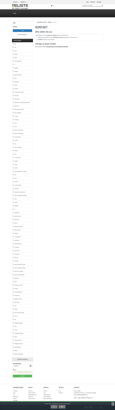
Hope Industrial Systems (20, 171)
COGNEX (16, 88)
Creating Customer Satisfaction (22, 102)
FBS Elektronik (17, 147)
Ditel (15, 123)
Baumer (16, 68)
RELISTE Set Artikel (18, 271)
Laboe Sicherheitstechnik (20, 195)
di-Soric (16, 116)
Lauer (15, 202)
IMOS (15, 178)
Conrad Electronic (18, 92)
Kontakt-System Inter (19, 192)
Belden (16, 71)
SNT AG (16, 316)
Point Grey (17, 250)
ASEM (15, 57)
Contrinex (16, 99)
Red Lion (16, 257)
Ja (54, 406)
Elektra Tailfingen (18, 130)
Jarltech (16, 188)
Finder (15, 150)
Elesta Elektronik (18, 133)
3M (15, 44)
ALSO (15, 50)
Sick (15, 305)
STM (15, 326)
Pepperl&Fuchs (17, 243)
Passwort (15, 26)
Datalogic (16, 106)
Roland (16, 288)
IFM (15, 175)
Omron (16, 233)
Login (14, 22)
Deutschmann (17, 112)
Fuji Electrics (17, 157)
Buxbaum (16, 81)
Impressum (15, 396)
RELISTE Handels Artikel (20, 268)
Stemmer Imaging (18, 323)
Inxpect (16, 181)
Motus (16, 223)
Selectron (16, 302)
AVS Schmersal (17, 61)
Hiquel (15, 164)
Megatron (16, 212)
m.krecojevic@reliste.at (82, 394)
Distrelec (16, 119)
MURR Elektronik (18, 226)
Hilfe (14, 392)
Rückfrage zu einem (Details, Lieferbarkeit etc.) (52, 35)
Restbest (16, 278)
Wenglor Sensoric (18, 354)
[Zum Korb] (65, 5)
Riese (15, 281)
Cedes (15, 85)
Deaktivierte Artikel (19, 109)
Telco (15, 330)
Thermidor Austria (18, 333)
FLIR (15, 154)
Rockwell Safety (18, 285)
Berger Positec (18, 75)
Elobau (16, 140)
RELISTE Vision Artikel (19, 274)
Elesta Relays (17, 137)
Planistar (16, 247)
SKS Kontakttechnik (19, 312)
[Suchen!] (102, 5)
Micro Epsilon (17, 216)
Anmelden (22, 376)
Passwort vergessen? (22, 34)
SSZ (15, 319)
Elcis (15, 126)
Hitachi (16, 168)
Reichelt (16, 261)
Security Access (18, 299)
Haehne (16, 161)
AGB (14, 394)
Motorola (16, 219)
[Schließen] (113, 404)
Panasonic (16, 240)
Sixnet (15, 309)
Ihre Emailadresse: (17, 363)
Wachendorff (17, 347)
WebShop (50, 22)
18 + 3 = (14, 369)
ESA (15, 143)
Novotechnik (17, 230)
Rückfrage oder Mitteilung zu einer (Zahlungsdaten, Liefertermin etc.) (57, 37)
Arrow (16, 54)
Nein (62, 406)
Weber (15, 350)
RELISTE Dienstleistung (19, 264)
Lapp (15, 199)
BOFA (15, 78)
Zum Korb (15, 400)
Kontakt (15, 398)
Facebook (61, 392)
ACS (15, 47)
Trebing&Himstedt (18, 343)
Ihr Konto (15, 391)
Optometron (17, 237)
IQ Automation (17, 185)
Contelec (16, 95)
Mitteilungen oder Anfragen (45, 39)
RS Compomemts (18, 292)
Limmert (16, 206)
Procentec (16, 254)
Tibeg (15, 336)
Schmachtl (17, 295)
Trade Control (17, 340)
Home (14, 13)
